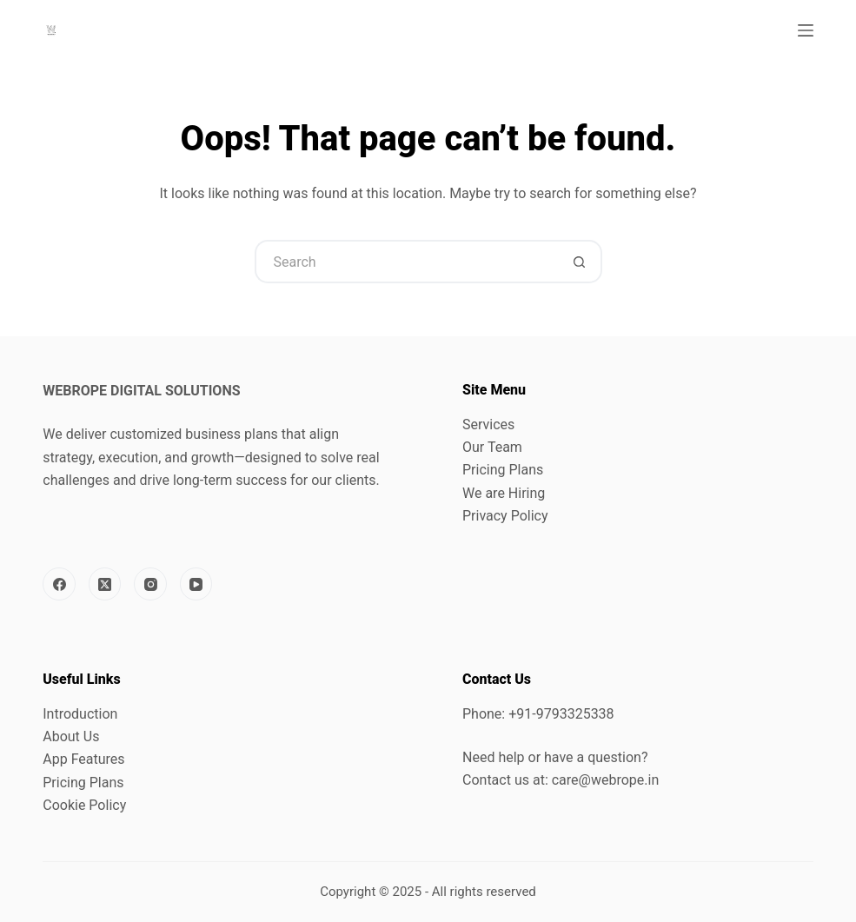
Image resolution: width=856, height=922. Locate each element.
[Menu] (805, 30)
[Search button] (580, 261)
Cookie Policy (84, 805)
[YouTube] (196, 583)
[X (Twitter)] (105, 583)
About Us (71, 736)
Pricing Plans (502, 469)
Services (488, 424)
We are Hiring (503, 493)
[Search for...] (407, 261)
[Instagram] (150, 583)
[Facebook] (59, 583)
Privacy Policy (505, 515)
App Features (83, 759)
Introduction (80, 714)
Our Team (492, 447)
